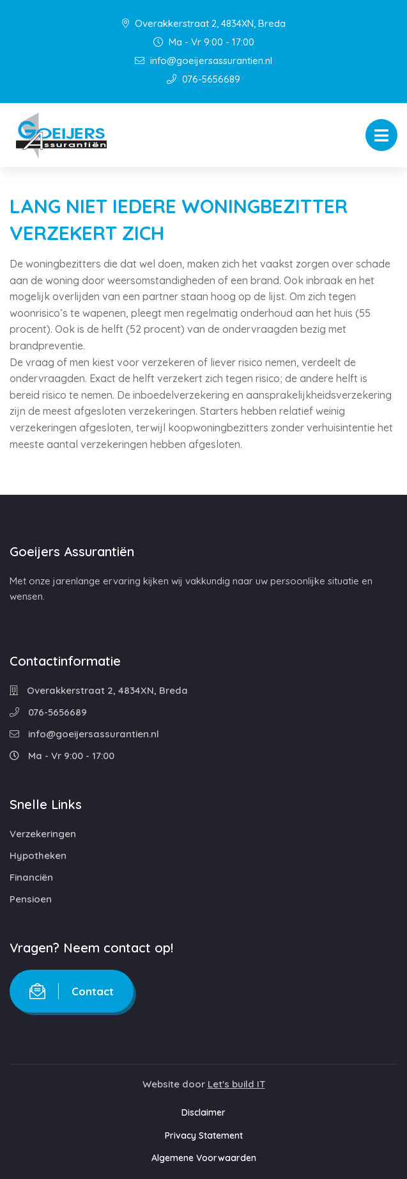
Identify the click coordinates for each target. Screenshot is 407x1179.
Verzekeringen (43, 834)
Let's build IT (236, 1084)
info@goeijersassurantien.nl (203, 60)
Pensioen (31, 899)
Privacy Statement (204, 1135)
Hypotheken (38, 855)
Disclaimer (203, 1112)
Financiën (31, 877)
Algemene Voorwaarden (203, 1158)
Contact (71, 991)
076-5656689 (203, 79)
